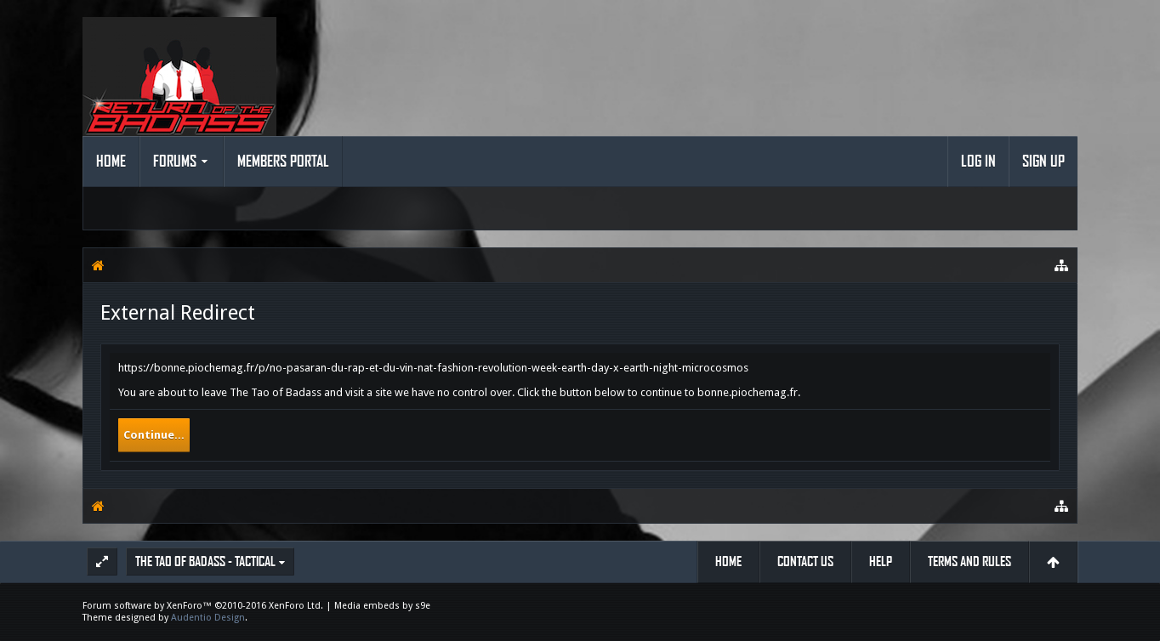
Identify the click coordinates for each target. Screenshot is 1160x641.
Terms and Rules (969, 561)
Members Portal (283, 161)
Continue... (154, 434)
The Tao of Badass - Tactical (205, 561)
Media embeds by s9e (382, 605)
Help (880, 561)
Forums (174, 161)
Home (111, 161)
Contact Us (805, 561)
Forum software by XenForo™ (202, 605)
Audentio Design (208, 617)
